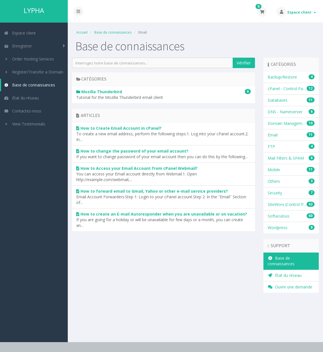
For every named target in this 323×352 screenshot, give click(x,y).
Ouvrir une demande (290, 287)
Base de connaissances (29, 85)
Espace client (301, 12)
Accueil (82, 32)
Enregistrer (18, 46)
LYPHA (34, 10)
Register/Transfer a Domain (33, 72)
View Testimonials (24, 124)
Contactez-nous (22, 111)
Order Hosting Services (29, 59)
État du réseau (21, 98)
